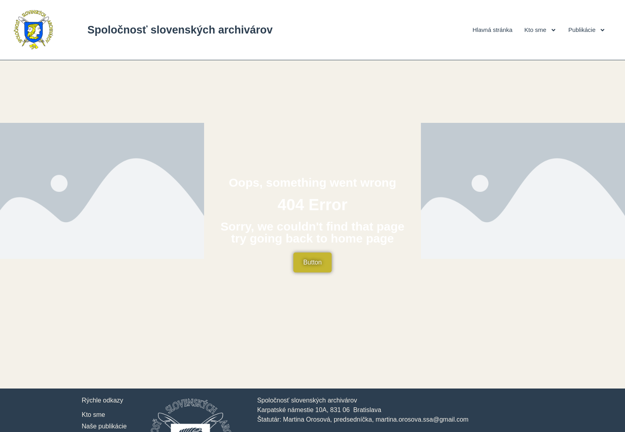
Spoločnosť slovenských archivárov (180, 30)
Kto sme (540, 30)
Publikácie (586, 30)
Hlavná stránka (493, 29)
